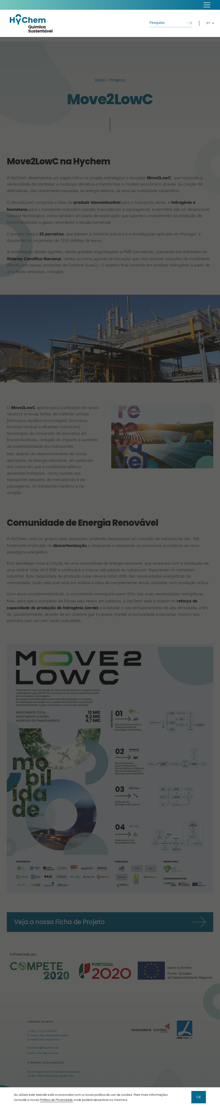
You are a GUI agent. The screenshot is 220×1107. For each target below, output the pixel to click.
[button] (206, 4)
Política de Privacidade (56, 1100)
